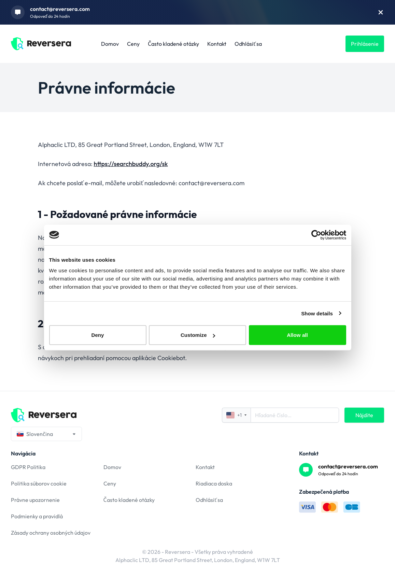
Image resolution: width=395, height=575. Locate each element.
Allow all (297, 335)
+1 (236, 415)
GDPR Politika (28, 467)
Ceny (133, 43)
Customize (198, 335)
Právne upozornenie (35, 499)
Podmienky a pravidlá (37, 516)
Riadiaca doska (214, 483)
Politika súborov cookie (39, 483)
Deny (97, 335)
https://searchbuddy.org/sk (131, 164)
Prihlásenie (365, 43)
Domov (110, 43)
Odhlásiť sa (248, 43)
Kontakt (216, 43)
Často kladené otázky (173, 43)
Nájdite (364, 415)
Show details (317, 313)
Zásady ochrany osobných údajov (50, 532)
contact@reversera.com (60, 8)
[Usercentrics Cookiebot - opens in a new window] (316, 235)
